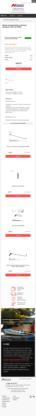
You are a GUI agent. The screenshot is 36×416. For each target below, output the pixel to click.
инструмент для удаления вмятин (11, 357)
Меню (12, 15)
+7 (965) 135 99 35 (17, 9)
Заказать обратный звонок (18, 12)
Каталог (4, 15)
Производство (16, 397)
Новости (4, 403)
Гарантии (4, 404)
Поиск (20, 15)
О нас (14, 396)
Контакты (15, 399)
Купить (18, 69)
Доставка (4, 406)
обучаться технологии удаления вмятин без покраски (16, 361)
